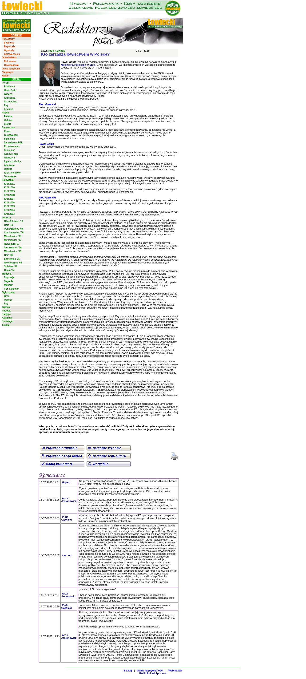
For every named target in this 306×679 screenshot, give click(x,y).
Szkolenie (9, 138)
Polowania (10, 61)
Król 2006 (9, 202)
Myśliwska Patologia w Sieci (78, 64)
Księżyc (6, 314)
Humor (5, 75)
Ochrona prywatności (150, 670)
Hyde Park (10, 90)
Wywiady (9, 50)
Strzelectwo (10, 101)
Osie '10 (8, 225)
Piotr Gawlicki (57, 50)
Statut (7, 124)
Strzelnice (9, 150)
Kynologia (7, 321)
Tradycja (7, 273)
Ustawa (8, 120)
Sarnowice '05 (12, 259)
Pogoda (6, 310)
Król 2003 (9, 214)
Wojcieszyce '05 (13, 262)
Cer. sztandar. (11, 288)
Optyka (8, 169)
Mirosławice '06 (12, 251)
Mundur (8, 285)
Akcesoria (9, 98)
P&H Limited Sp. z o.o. (153, 673)
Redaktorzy (8, 39)
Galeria (6, 307)
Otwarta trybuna (11, 68)
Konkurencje (11, 154)
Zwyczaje (9, 277)
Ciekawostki (11, 135)
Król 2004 (9, 210)
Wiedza (8, 94)
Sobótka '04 (10, 266)
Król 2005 (9, 206)
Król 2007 (9, 199)
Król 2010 (9, 187)
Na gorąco (7, 72)
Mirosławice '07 (12, 240)
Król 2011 (9, 183)
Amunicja (9, 165)
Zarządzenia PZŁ (13, 142)
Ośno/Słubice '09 (13, 228)
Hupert (66, 482)
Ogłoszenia (8, 292)
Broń (6, 296)
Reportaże (9, 46)
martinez (67, 555)
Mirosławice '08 (12, 236)
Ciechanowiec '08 (14, 232)
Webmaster (175, 670)
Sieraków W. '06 (13, 247)
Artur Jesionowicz (68, 499)
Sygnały (8, 281)
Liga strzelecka (12, 161)
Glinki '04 (9, 270)
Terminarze (10, 176)
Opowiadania (9, 57)
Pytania (8, 116)
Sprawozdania (12, 54)
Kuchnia (8, 109)
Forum (5, 82)
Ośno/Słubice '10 (13, 221)
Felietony (9, 42)
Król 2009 (9, 191)
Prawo (5, 112)
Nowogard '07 (11, 243)
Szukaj (5, 324)
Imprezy (6, 217)
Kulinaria (7, 317)
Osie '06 (8, 255)
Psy (6, 105)
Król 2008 (9, 195)
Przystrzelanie (12, 146)
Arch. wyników (12, 172)
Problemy (9, 86)
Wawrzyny (10, 157)
